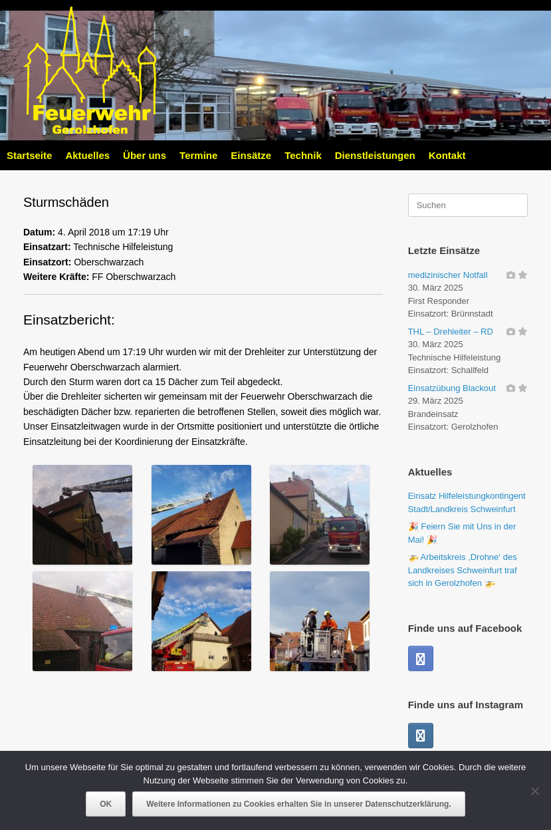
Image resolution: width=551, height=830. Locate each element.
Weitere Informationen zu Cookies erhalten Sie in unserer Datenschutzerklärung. (298, 804)
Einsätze (251, 155)
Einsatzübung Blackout (452, 388)
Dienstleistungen (375, 155)
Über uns (144, 155)
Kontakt (447, 155)
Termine (198, 155)
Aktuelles (87, 155)
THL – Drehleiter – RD (450, 332)
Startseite (29, 155)
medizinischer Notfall (448, 275)
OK (106, 804)
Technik (303, 155)
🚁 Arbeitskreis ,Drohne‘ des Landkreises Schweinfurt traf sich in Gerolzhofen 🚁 (462, 570)
